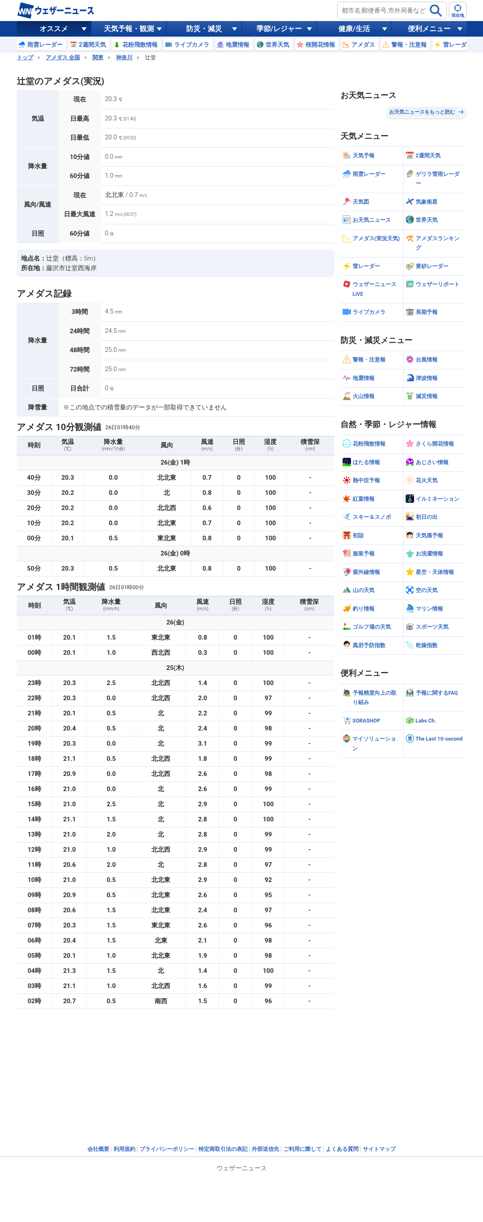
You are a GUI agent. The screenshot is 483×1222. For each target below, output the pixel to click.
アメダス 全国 (63, 57)
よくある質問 (342, 1149)
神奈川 (124, 57)
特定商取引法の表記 (223, 1149)
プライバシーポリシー (167, 1149)
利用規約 (124, 1149)
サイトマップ (379, 1149)
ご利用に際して (302, 1149)
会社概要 (98, 1149)
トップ (25, 57)
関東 (97, 57)
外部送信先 (265, 1149)
